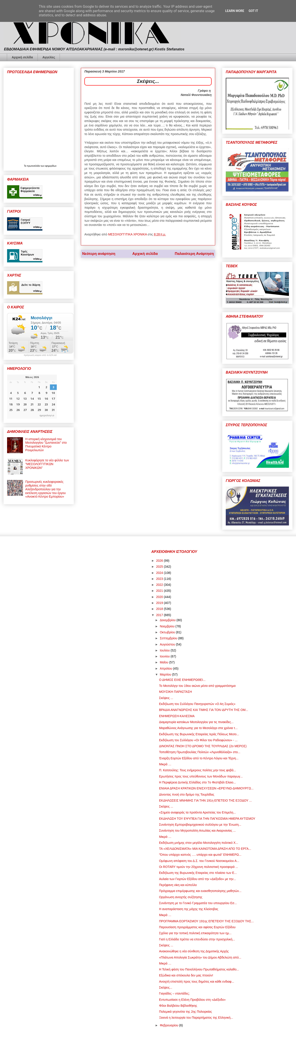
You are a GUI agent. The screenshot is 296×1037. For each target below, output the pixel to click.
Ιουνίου (165, 656)
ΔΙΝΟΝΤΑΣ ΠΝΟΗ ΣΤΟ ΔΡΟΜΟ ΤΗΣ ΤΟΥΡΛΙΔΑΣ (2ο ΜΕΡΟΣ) (203, 746)
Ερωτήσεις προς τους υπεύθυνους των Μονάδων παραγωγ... (201, 776)
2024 (160, 573)
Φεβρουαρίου (169, 1025)
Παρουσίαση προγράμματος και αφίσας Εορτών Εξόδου (197, 927)
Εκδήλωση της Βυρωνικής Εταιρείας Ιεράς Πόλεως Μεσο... (199, 734)
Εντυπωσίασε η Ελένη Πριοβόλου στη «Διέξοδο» (192, 999)
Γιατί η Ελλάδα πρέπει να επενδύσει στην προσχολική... (197, 939)
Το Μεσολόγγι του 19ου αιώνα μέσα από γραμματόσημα (197, 686)
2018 (160, 609)
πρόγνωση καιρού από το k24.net (40, 355)
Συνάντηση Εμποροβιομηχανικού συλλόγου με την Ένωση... (200, 824)
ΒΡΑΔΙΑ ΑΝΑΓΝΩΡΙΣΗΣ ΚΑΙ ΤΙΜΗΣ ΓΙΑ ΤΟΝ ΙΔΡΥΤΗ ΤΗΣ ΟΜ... (203, 710)
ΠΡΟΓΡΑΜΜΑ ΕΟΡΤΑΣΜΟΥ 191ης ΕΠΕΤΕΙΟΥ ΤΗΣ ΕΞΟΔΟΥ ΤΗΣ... (206, 921)
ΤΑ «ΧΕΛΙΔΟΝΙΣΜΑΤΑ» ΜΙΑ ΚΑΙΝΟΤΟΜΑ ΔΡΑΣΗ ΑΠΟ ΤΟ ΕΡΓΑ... (205, 848)
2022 (160, 584)
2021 (160, 590)
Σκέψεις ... (166, 698)
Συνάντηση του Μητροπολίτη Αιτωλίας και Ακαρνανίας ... (197, 830)
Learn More (234, 11)
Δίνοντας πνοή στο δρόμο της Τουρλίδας (186, 794)
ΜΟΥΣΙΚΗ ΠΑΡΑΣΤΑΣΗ (175, 691)
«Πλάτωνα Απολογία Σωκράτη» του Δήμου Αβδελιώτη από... (200, 957)
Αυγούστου (168, 644)
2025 (160, 566)
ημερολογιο (47, 415)
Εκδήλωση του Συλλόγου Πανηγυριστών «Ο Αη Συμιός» (197, 704)
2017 (160, 615)
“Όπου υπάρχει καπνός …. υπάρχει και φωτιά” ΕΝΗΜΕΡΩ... (200, 854)
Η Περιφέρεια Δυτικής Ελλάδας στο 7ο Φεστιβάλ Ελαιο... (197, 782)
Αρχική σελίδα (22, 57)
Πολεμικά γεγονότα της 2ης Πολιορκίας (185, 1011)
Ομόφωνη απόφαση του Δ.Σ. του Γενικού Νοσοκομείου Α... (199, 861)
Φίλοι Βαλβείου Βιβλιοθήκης (178, 1005)
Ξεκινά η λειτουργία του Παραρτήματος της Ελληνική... (196, 1017)
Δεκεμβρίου (168, 620)
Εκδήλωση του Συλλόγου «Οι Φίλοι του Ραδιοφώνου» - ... (198, 740)
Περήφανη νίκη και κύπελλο (178, 885)
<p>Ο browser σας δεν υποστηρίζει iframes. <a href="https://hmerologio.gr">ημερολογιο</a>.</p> (32, 396)
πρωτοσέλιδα (34, 166)
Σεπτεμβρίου (169, 638)
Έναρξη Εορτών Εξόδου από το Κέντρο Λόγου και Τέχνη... (199, 758)
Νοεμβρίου (167, 626)
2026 (160, 560)
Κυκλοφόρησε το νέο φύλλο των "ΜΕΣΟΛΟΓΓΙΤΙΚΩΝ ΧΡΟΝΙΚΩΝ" (47, 464)
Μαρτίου (166, 674)
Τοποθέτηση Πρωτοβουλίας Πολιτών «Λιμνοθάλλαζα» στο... (199, 752)
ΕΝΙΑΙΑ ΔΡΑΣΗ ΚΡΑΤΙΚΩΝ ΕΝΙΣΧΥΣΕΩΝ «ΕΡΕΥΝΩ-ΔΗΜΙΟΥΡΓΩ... (206, 788)
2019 (160, 603)
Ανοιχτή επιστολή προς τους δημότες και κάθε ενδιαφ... (196, 981)
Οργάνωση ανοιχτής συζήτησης (180, 897)
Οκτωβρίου (168, 632)
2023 (160, 579)
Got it (253, 11)
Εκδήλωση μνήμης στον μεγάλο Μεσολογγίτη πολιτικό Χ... (198, 842)
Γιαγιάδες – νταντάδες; (174, 993)
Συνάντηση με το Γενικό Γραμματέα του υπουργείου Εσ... (198, 903)
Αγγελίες (48, 57)
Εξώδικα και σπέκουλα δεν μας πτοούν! (186, 975)
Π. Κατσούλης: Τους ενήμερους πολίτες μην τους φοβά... (197, 770)
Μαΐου (164, 662)
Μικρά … (165, 764)
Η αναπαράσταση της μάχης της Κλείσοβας (188, 909)
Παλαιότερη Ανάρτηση (194, 254)
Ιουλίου (165, 650)
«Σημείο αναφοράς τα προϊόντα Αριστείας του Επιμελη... (197, 812)
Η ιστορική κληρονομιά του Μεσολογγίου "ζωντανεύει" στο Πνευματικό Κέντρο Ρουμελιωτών (46, 444)
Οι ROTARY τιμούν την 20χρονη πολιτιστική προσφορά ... (198, 867)
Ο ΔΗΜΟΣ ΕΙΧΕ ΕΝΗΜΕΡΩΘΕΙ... (182, 680)
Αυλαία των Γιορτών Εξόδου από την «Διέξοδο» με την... (197, 879)
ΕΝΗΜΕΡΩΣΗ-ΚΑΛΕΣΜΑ (177, 716)
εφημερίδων (51, 166)
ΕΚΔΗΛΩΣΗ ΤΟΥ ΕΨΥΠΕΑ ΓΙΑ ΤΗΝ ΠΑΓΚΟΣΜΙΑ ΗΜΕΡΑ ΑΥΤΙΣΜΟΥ (207, 818)
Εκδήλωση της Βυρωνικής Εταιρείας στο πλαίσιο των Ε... (198, 873)
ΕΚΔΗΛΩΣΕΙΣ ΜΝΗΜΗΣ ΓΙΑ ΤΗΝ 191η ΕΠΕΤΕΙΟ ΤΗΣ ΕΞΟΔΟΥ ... (205, 800)
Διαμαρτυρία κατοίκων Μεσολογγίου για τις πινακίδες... (196, 722)
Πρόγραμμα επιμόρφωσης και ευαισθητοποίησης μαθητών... (200, 891)
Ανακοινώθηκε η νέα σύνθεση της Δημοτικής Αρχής (194, 951)
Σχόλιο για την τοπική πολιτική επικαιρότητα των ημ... (195, 933)
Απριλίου (166, 668)
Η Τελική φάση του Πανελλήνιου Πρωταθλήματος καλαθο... (199, 969)
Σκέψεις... (165, 987)
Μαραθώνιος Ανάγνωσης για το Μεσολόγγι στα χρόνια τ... (198, 728)
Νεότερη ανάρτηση (98, 254)
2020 (160, 597)
